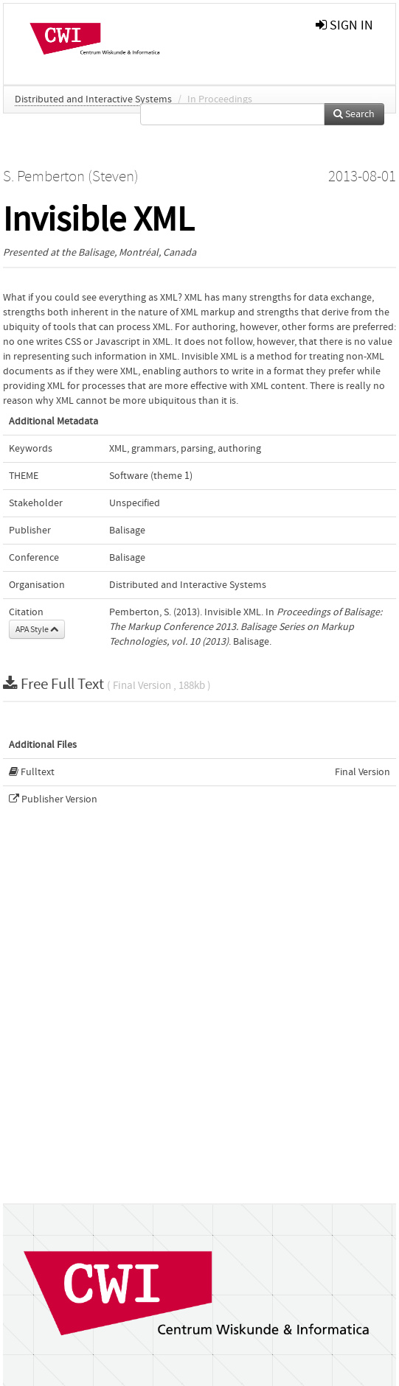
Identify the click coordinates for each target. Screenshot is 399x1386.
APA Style (36, 629)
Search (354, 114)
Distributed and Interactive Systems (93, 99)
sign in (344, 25)
